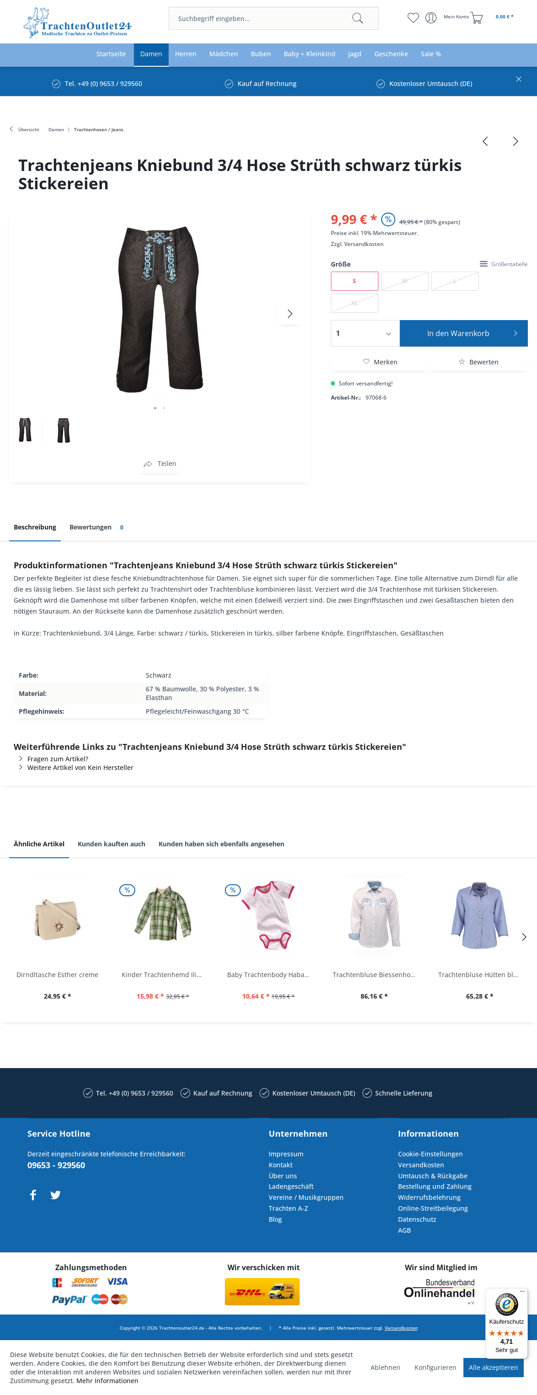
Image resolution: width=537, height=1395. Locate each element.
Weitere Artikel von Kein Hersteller (73, 767)
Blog (275, 1219)
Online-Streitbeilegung (433, 1208)
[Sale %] (431, 54)
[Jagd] (355, 54)
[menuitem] (274, 18)
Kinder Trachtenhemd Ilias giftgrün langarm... (165, 974)
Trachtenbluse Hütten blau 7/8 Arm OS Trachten (482, 974)
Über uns (283, 1175)
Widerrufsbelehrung (429, 1197)
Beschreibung (35, 527)
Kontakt (280, 1164)
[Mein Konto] (448, 18)
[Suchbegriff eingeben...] (274, 18)
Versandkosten (364, 244)
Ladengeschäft (291, 1186)
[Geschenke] (391, 54)
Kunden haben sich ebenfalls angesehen (221, 843)
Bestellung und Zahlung (435, 1186)
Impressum (286, 1153)
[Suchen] (357, 18)
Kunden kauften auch (111, 843)
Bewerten (478, 362)
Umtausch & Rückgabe (433, 1175)
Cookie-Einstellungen (430, 1153)
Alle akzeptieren (493, 1367)
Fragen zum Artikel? (51, 758)
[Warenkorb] (493, 18)
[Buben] (261, 54)
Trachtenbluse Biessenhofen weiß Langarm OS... (376, 974)
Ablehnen (385, 1367)
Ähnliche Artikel (39, 843)
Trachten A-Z (288, 1208)
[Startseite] (111, 54)
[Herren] (186, 54)
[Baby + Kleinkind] (309, 54)
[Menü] (522, 1293)
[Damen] (151, 54)
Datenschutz (417, 1219)
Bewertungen (98, 527)
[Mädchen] (224, 54)
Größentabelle (504, 264)
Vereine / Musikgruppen (306, 1197)
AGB (404, 1230)
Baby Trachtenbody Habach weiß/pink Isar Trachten (270, 974)
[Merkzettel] (413, 18)
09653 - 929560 (56, 1165)
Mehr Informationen (107, 1380)
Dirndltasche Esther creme (57, 974)
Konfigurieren (436, 1367)
